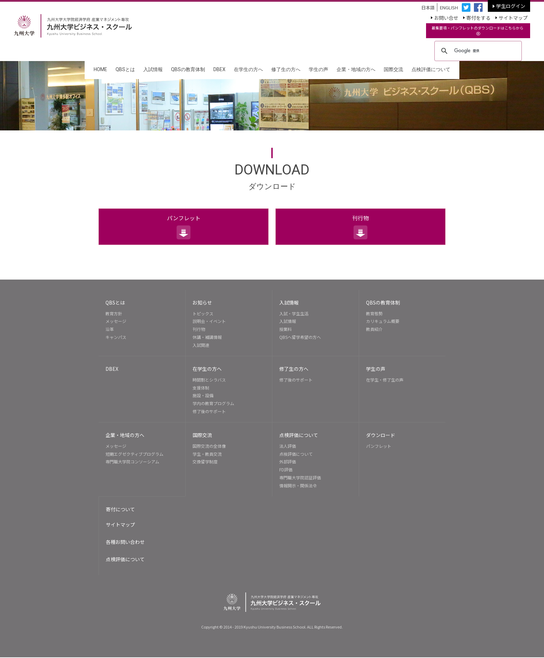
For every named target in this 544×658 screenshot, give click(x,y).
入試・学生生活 (293, 314)
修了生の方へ (285, 69)
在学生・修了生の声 (384, 380)
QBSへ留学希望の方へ (300, 337)
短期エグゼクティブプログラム (134, 454)
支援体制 (201, 388)
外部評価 (287, 462)
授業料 (285, 329)
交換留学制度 (205, 462)
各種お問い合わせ (125, 542)
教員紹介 (374, 329)
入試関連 (201, 345)
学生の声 (318, 69)
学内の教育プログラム (213, 404)
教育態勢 (374, 314)
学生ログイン (510, 5)
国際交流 (393, 69)
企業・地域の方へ (356, 69)
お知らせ (202, 302)
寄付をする (478, 17)
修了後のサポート (209, 412)
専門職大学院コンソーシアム (132, 462)
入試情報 (153, 69)
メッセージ (115, 321)
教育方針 (113, 314)
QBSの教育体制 (188, 69)
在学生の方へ (248, 69)
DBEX (219, 69)
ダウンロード (380, 435)
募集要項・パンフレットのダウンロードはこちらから (478, 30)
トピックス (203, 314)
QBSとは (125, 69)
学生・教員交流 (207, 454)
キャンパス (115, 337)
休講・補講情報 (207, 337)
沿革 (109, 329)
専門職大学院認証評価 (300, 478)
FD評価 (285, 470)
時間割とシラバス (209, 380)
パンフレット (184, 218)
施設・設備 (203, 396)
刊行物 (360, 218)
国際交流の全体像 (209, 446)
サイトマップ (513, 17)
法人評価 (287, 446)
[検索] (477, 51)
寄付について (120, 509)
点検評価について (430, 69)
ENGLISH (448, 7)
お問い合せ (446, 17)
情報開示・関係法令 (298, 486)
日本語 (427, 7)
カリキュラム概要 (382, 321)
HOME (100, 69)
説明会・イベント (209, 321)
